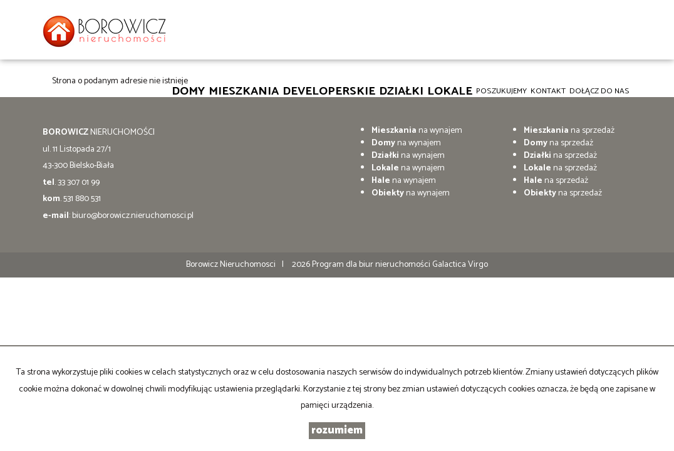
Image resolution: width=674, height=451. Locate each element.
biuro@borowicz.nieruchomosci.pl (133, 216)
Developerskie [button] (329, 90)
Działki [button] (401, 90)
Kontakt (548, 91)
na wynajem (416, 130)
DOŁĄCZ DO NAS (599, 91)
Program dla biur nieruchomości (372, 264)
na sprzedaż (569, 130)
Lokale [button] (449, 90)
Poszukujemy (501, 91)
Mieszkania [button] (244, 90)
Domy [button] (188, 90)
